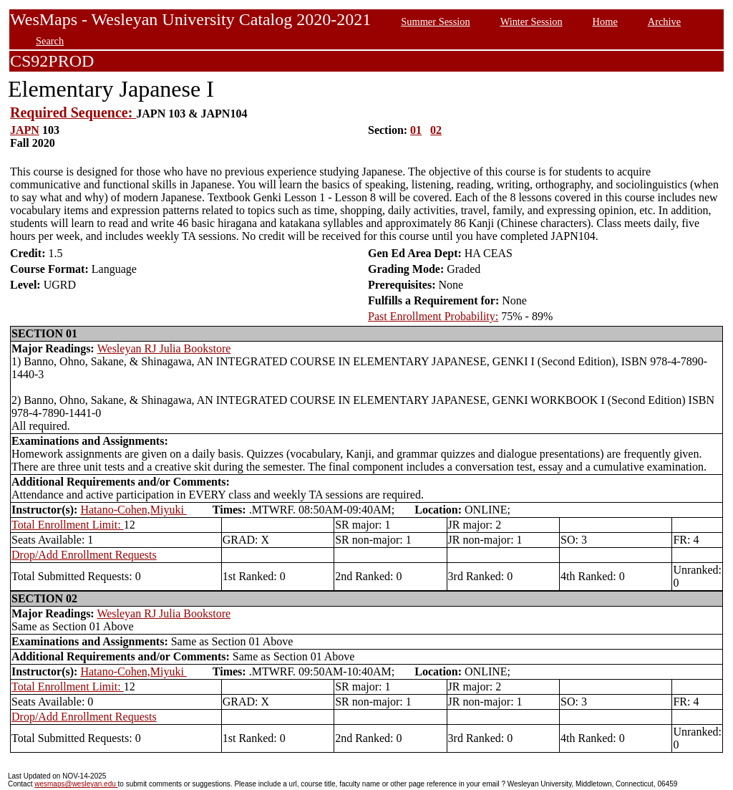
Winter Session (531, 21)
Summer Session (435, 21)
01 (416, 130)
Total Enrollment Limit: (67, 525)
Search (50, 41)
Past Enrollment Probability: (433, 316)
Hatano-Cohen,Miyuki (133, 510)
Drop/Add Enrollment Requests (84, 555)
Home (605, 21)
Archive (664, 21)
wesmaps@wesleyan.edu (75, 784)
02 (436, 130)
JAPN (24, 130)
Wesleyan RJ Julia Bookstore (164, 348)
